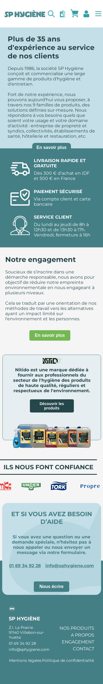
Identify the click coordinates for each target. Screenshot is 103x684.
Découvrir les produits (52, 406)
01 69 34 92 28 (25, 565)
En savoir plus (51, 147)
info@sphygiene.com (69, 565)
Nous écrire (51, 586)
